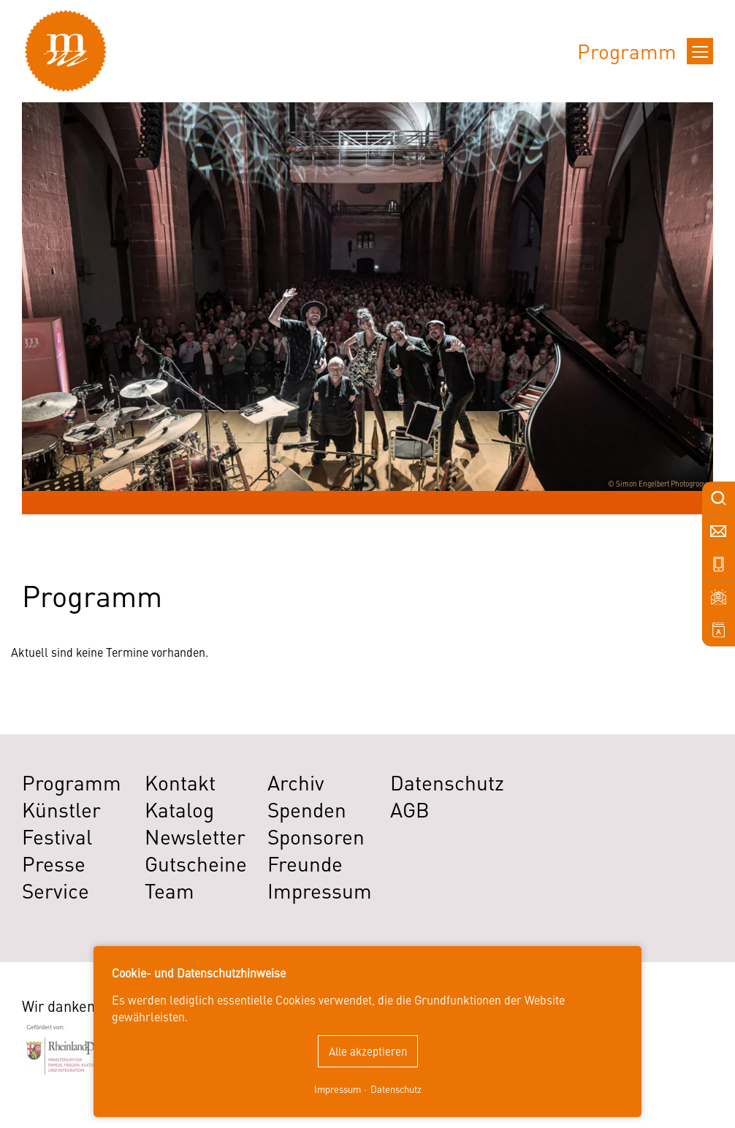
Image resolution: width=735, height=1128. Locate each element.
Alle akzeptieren (368, 1051)
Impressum (337, 1089)
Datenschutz (396, 1089)
